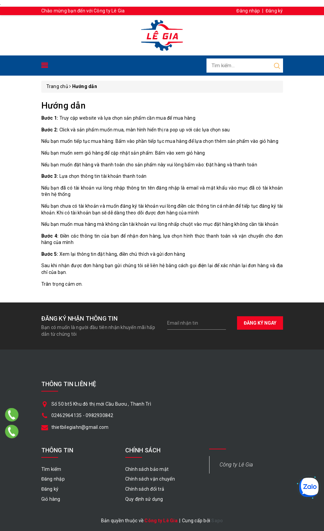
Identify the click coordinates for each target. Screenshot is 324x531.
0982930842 (99, 415)
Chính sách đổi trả (145, 489)
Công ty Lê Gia (236, 464)
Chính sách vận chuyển (150, 479)
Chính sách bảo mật (147, 469)
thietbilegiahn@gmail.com (80, 427)
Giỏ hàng (50, 499)
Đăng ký (274, 10)
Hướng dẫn (63, 105)
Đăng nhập (248, 10)
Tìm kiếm (51, 469)
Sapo (217, 520)
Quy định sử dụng (144, 499)
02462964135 (66, 415)
